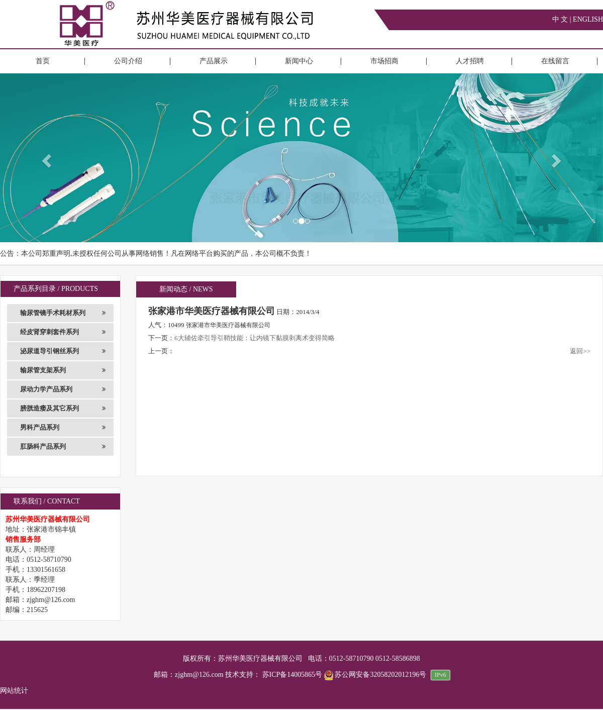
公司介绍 (128, 61)
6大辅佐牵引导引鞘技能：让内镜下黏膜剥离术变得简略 (254, 338)
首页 (43, 61)
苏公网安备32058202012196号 (376, 674)
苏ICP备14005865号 (292, 674)
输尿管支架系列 (63, 370)
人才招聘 (470, 61)
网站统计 (14, 690)
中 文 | (562, 19)
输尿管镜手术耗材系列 (63, 313)
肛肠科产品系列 (63, 447)
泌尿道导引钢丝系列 (63, 351)
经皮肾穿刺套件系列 (63, 332)
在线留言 (555, 61)
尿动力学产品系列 (63, 389)
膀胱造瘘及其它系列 (63, 408)
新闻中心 (299, 61)
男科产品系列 (63, 428)
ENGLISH (588, 19)
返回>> (580, 351)
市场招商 (384, 61)
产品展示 (213, 61)
